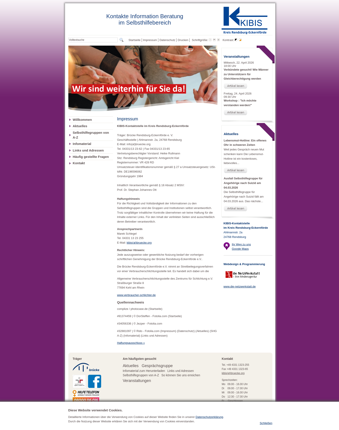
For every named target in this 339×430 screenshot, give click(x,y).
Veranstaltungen (137, 380)
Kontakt (79, 163)
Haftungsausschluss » (131, 342)
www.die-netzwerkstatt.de (240, 286)
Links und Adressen (88, 150)
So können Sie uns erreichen (180, 375)
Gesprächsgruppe (157, 366)
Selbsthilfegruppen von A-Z (91, 135)
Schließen (266, 426)
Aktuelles (80, 126)
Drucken (183, 40)
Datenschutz (167, 40)
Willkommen (82, 119)
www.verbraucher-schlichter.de (136, 295)
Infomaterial (82, 144)
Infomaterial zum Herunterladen (144, 371)
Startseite (135, 40)
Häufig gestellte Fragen (91, 157)
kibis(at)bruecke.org (139, 242)
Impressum (150, 40)
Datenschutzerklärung (209, 420)
